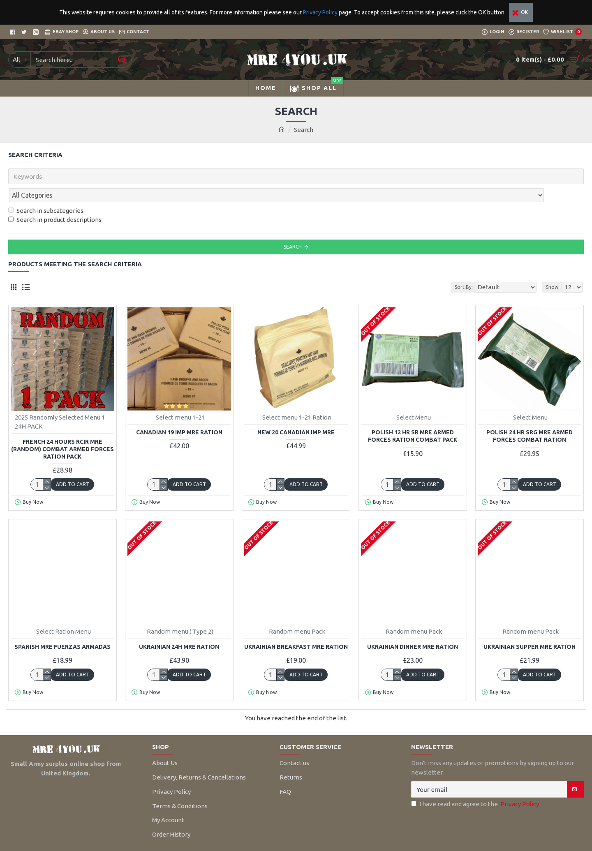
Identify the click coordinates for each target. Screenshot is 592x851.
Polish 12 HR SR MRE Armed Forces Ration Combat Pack (412, 418)
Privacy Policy (320, 12)
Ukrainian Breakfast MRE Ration (296, 628)
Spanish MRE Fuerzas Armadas (62, 628)
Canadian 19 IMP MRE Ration (179, 414)
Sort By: (477, 269)
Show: (555, 269)
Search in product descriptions (55, 201)
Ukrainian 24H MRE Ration (179, 628)
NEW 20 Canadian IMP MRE (296, 414)
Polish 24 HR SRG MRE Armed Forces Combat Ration (529, 418)
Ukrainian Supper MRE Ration (529, 628)
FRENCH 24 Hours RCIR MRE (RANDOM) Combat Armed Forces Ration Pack (62, 431)
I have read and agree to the (475, 786)
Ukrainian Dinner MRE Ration (412, 628)
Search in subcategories (45, 192)
